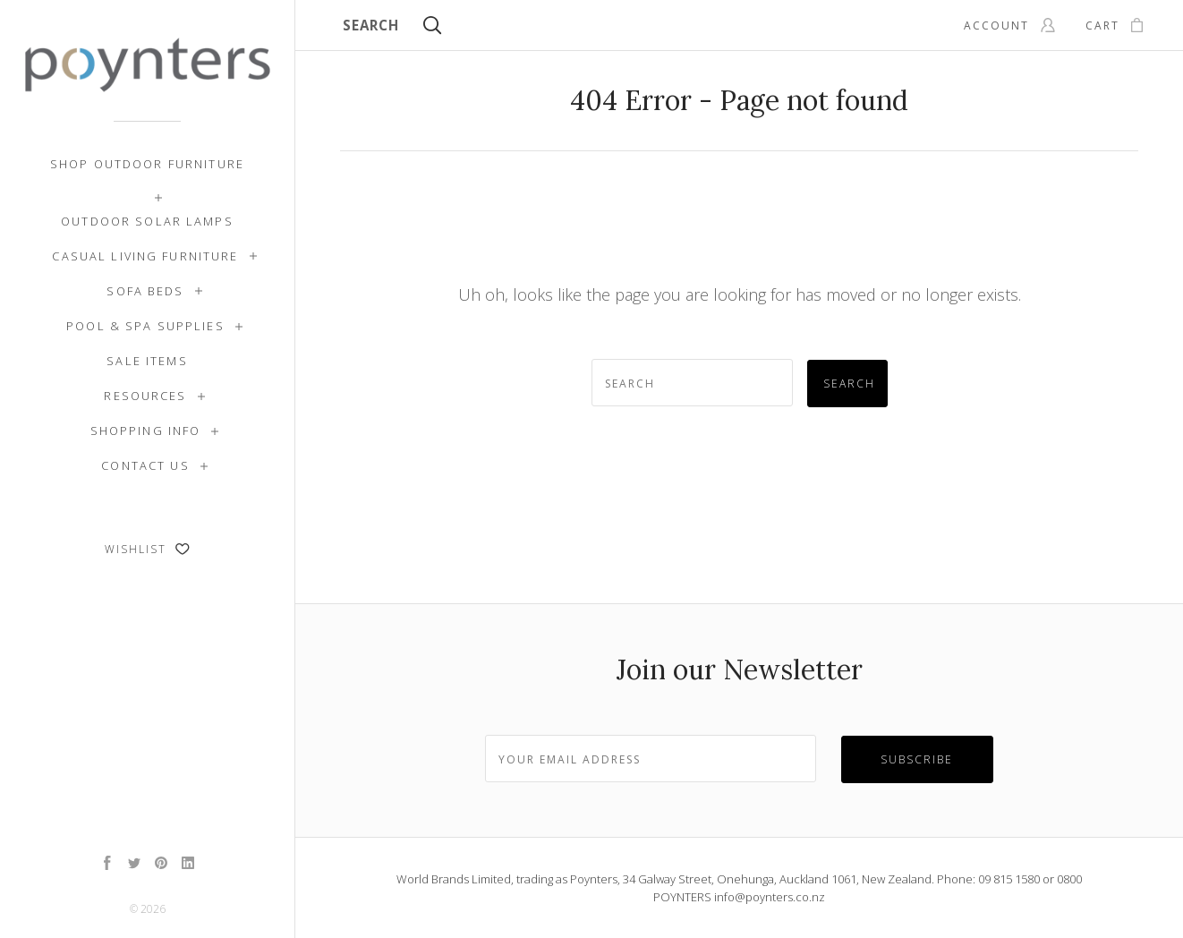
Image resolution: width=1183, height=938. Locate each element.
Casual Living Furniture (145, 256)
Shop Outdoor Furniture (147, 164)
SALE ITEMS (146, 361)
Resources (145, 396)
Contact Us (145, 465)
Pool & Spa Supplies (145, 326)
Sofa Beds (144, 291)
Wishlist (147, 549)
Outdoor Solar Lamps (147, 221)
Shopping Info (145, 430)
